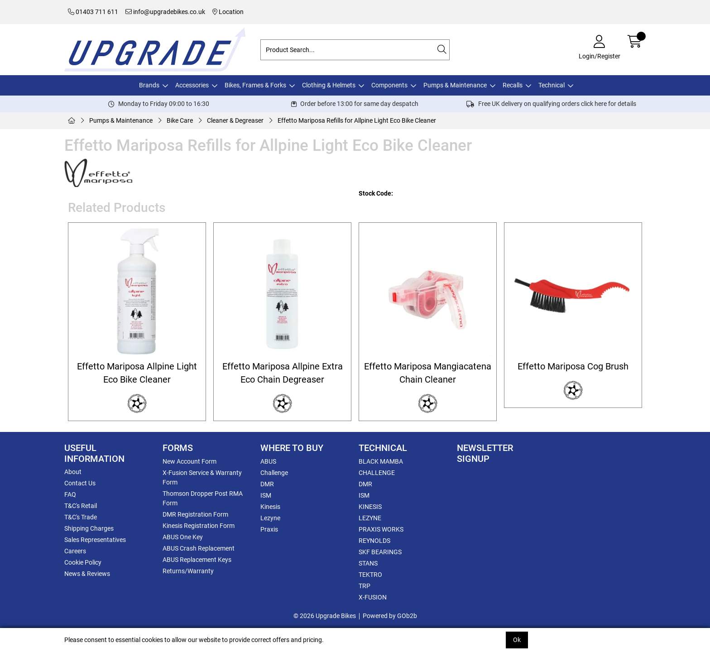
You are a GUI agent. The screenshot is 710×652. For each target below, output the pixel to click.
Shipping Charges (89, 528)
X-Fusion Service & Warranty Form (202, 477)
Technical (551, 85)
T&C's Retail (80, 505)
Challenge (274, 472)
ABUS (268, 461)
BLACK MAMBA (381, 461)
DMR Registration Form (195, 514)
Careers (75, 551)
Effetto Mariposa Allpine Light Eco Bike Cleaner (137, 373)
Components (389, 85)
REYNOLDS (374, 540)
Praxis (269, 529)
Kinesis (270, 506)
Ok (517, 639)
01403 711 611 (93, 11)
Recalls (513, 85)
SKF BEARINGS (380, 552)
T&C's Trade (80, 517)
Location (228, 11)
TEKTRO (370, 574)
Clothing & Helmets (328, 85)
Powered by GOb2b (390, 615)
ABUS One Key (183, 537)
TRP (364, 586)
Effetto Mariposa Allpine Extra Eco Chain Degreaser (282, 373)
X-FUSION (373, 597)
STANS (368, 563)
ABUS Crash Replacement (199, 548)
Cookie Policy (82, 562)
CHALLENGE (377, 472)
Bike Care (180, 120)
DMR (267, 484)
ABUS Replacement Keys (197, 559)
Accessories (192, 85)
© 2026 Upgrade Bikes (324, 615)
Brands (149, 85)
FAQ (70, 494)
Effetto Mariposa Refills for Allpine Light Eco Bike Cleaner (357, 120)
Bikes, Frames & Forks (255, 85)
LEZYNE (370, 518)
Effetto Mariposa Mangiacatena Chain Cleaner (427, 373)
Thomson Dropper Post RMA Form (203, 498)
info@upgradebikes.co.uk (165, 11)
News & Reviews (87, 573)
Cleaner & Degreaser (235, 120)
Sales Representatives (95, 539)
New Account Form (189, 461)
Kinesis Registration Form (199, 525)
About (73, 471)
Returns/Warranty (188, 571)
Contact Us (80, 483)
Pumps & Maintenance (455, 85)
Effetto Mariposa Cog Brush (573, 366)
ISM (265, 495)
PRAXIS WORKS (381, 529)
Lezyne (270, 518)
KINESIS (370, 506)
